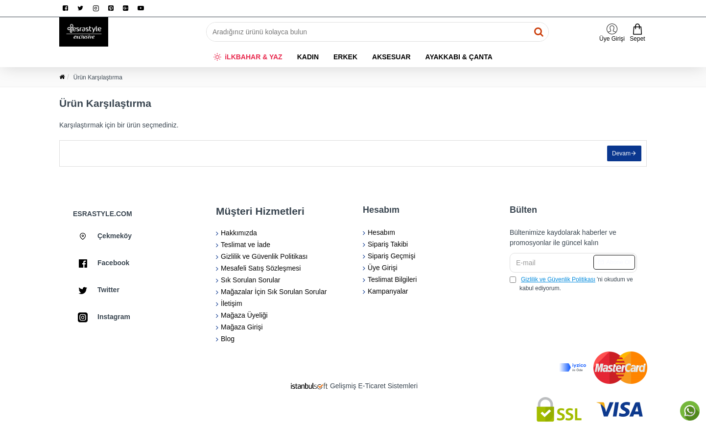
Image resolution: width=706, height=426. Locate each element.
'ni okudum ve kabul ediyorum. (571, 283)
